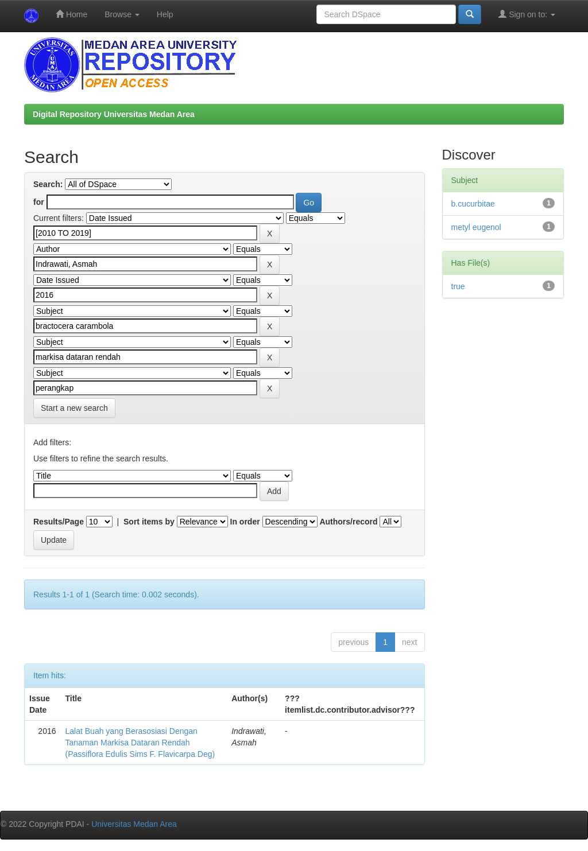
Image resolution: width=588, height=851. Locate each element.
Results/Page (58, 521)
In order (245, 521)
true (458, 286)
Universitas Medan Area (134, 824)
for (38, 202)
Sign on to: (526, 14)
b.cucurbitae (473, 203)
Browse (122, 14)
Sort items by (149, 521)
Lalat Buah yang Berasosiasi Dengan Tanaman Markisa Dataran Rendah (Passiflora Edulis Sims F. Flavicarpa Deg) (140, 742)
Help (165, 14)
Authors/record (348, 521)
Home (71, 14)
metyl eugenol (476, 227)
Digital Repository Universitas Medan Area (114, 114)
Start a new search (74, 408)
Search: (48, 184)
